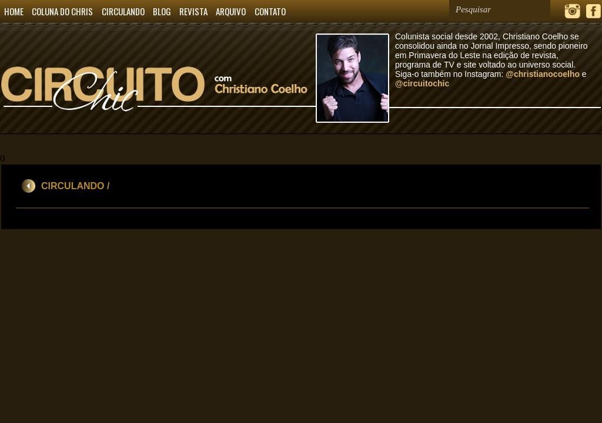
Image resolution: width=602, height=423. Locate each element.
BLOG (162, 11)
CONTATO (270, 11)
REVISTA (193, 11)
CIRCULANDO (123, 11)
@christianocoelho (543, 74)
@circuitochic (422, 83)
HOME (14, 11)
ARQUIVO (231, 11)
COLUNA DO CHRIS (62, 11)
